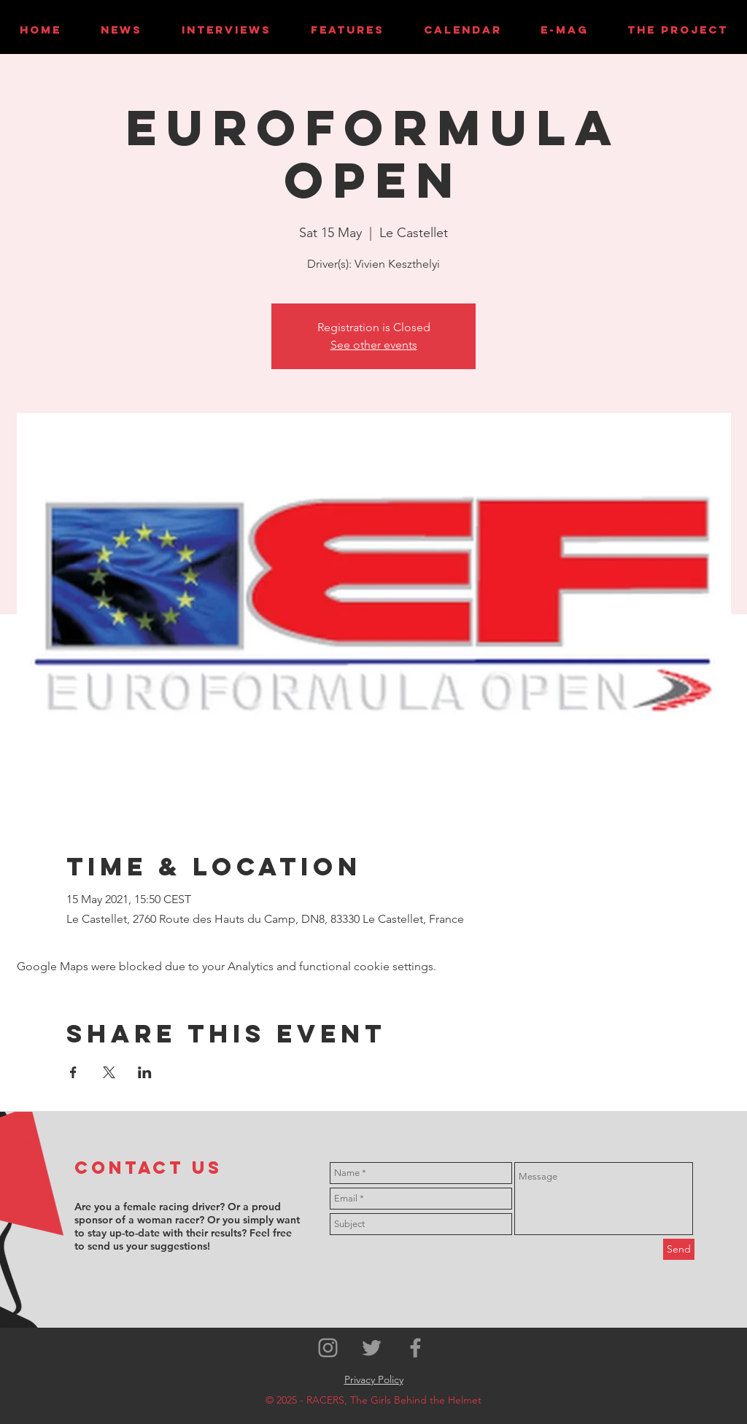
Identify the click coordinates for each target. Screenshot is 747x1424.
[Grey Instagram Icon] (328, 1348)
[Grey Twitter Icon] (371, 1348)
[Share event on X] (109, 1072)
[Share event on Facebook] (73, 1072)
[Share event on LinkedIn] (145, 1072)
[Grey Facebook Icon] (415, 1348)
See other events (373, 345)
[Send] (678, 1249)
